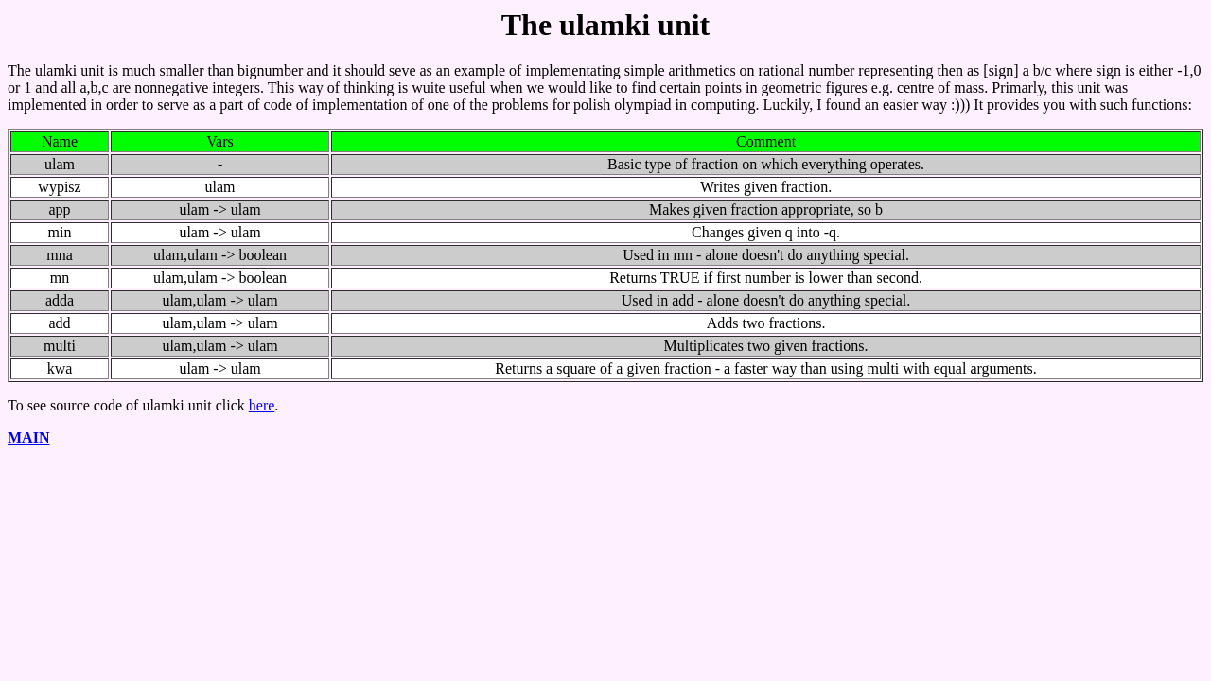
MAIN (28, 437)
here (262, 405)
